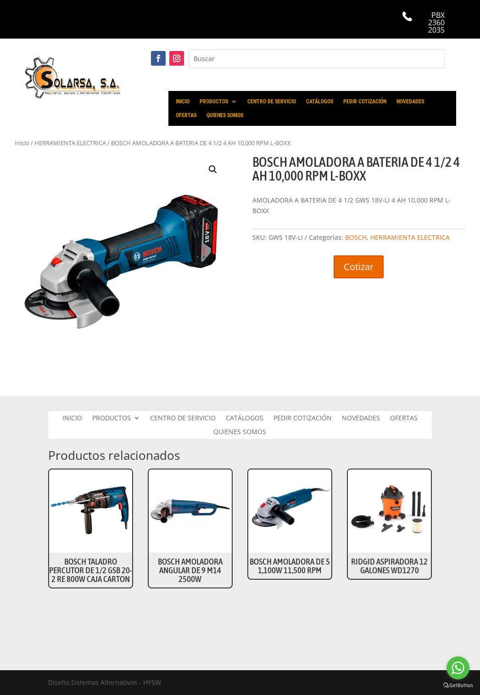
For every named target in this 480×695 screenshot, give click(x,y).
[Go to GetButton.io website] (458, 686)
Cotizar (359, 266)
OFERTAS (186, 115)
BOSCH (356, 237)
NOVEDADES (410, 101)
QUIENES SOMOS (225, 115)
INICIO (183, 101)
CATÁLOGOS (319, 101)
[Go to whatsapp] (458, 667)
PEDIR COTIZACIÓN (364, 101)
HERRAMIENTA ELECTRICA (410, 237)
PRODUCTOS (214, 101)
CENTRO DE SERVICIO (271, 101)
